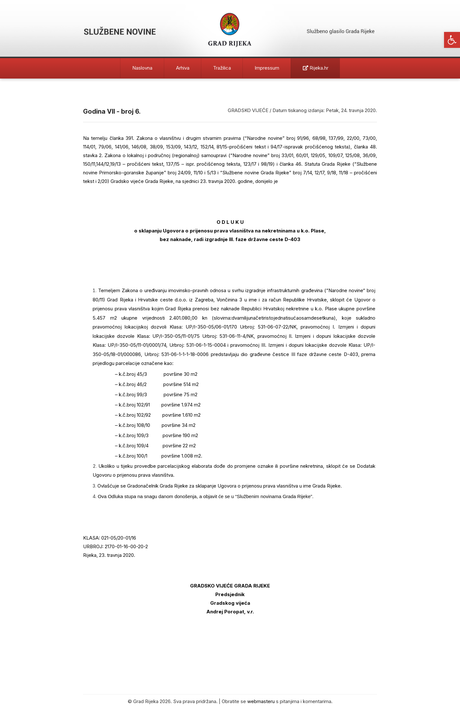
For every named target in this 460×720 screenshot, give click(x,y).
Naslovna (142, 68)
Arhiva (182, 68)
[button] (452, 40)
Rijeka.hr (315, 68)
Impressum (267, 68)
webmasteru (261, 701)
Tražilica (222, 68)
